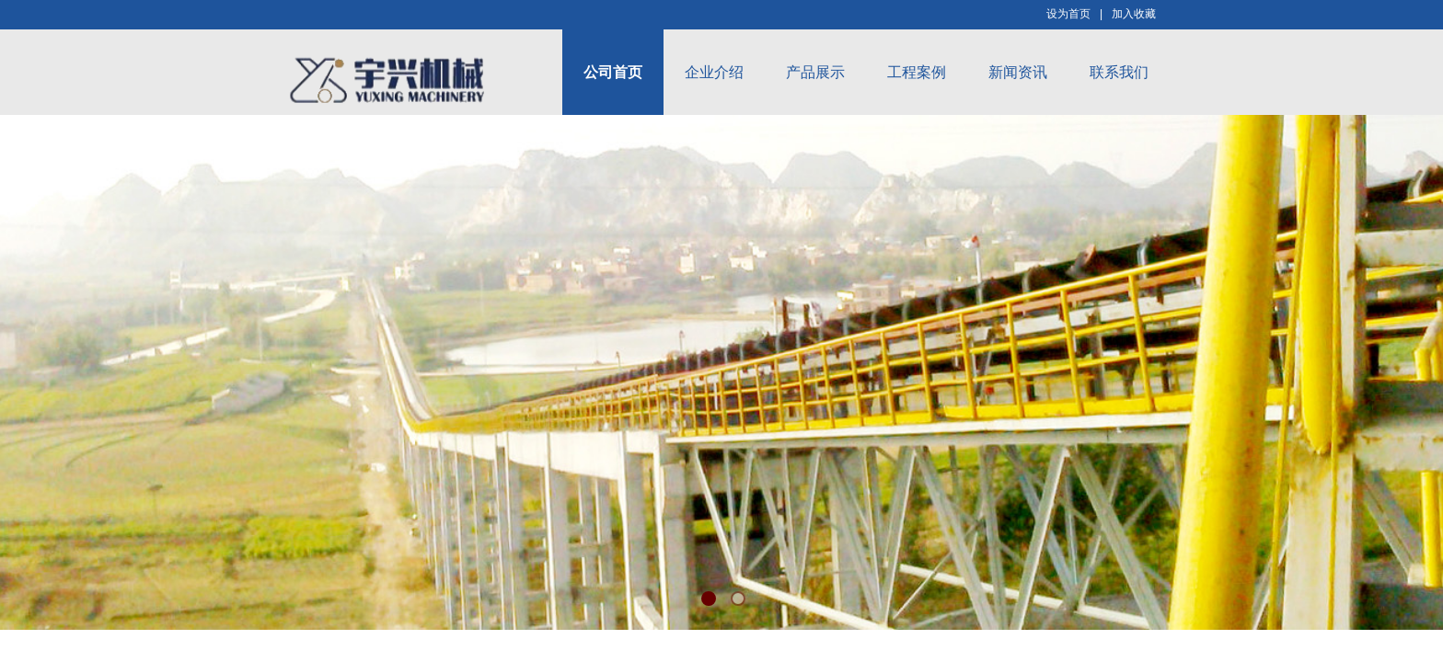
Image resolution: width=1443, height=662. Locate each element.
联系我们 (1119, 72)
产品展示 (815, 72)
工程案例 (916, 72)
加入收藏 (1134, 13)
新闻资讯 (1017, 72)
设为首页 (1068, 13)
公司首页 (612, 72)
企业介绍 (714, 72)
